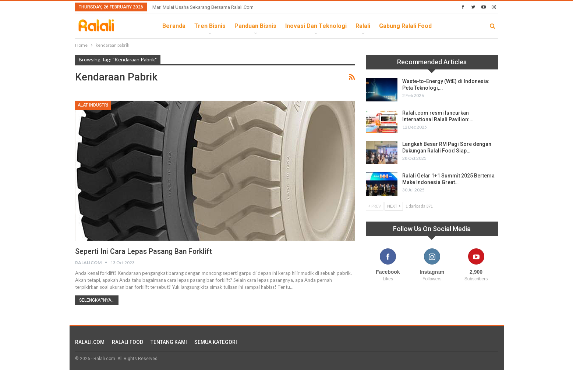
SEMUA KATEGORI (215, 342)
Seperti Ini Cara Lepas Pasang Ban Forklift (145, 251)
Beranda (173, 25)
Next (393, 206)
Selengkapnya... (96, 300)
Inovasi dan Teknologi (316, 25)
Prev (374, 206)
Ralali (363, 25)
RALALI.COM (90, 342)
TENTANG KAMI (169, 342)
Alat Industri (93, 105)
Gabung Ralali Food (405, 25)
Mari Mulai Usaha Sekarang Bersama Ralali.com (203, 7)
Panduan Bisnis (255, 25)
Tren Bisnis (210, 25)
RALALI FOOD (127, 342)
